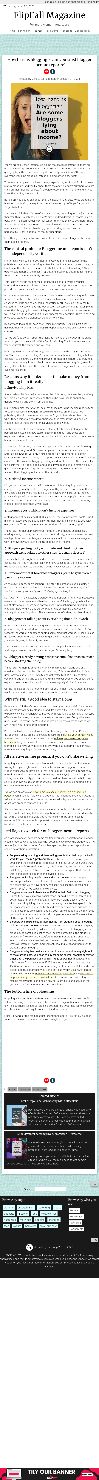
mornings (25, 1220)
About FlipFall (82, 31)
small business (39, 1089)
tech (6, 1226)
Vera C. (36, 79)
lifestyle (23, 1214)
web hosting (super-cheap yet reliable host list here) (52, 975)
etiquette (9, 1214)
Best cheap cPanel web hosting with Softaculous (49, 1101)
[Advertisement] (40, 1049)
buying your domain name (78, 735)
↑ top (94, 1184)
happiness (10, 1220)
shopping (54, 1220)
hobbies (39, 1220)
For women (24, 31)
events (17, 1226)
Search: (45, 1189)
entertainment (26, 1208)
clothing (9, 1208)
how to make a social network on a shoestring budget (45, 794)
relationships (48, 1214)
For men (37, 31)
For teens (67, 31)
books (57, 1208)
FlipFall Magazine (50, 15)
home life (30, 1226)
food (34, 1214)
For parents (52, 31)
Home (12, 31)
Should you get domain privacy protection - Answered (49, 1133)
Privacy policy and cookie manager (69, 1264)
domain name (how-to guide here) (55, 973)
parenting (44, 1208)
